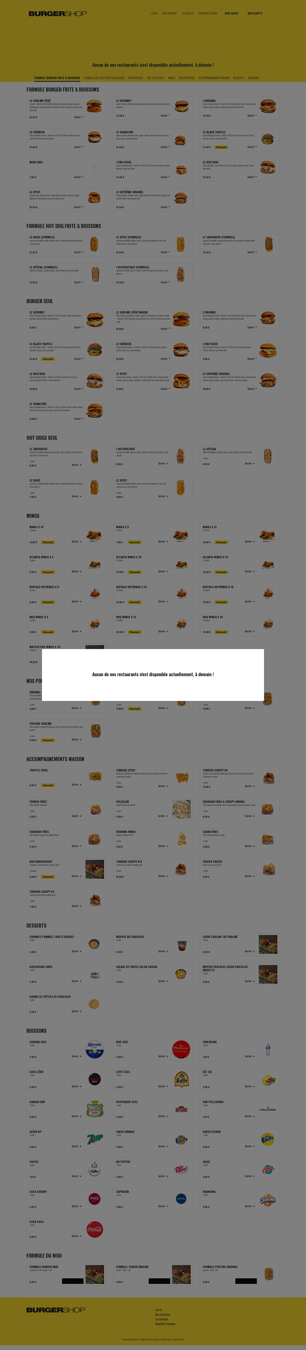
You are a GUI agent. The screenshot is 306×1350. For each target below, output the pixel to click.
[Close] (259, 653)
